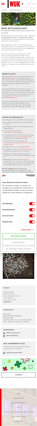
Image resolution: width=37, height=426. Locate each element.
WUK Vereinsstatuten (13, 333)
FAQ (18, 407)
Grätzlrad (25, 159)
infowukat (7, 302)
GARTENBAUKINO (24, 147)
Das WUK (4, 10)
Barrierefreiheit (18, 403)
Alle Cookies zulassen (18, 236)
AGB (18, 393)
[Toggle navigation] (3, 4)
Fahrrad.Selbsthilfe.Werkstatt (13, 132)
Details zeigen (26, 230)
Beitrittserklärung (12, 80)
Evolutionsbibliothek (23, 137)
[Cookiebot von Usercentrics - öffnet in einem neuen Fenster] (26, 175)
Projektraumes (8, 144)
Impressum (18, 421)
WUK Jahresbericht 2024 (14, 352)
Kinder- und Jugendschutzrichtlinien (18, 412)
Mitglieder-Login (18, 416)
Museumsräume (23, 143)
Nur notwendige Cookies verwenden (18, 249)
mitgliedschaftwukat (9, 97)
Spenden (18, 375)
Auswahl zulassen (18, 242)
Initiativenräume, (9, 143)
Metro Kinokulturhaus (26, 149)
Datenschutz (18, 398)
